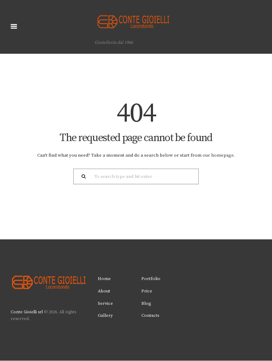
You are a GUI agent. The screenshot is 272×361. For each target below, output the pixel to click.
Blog (146, 303)
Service (105, 303)
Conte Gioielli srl (27, 312)
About (104, 291)
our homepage (218, 155)
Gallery (105, 316)
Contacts (150, 316)
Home (104, 279)
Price (146, 291)
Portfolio (150, 279)
